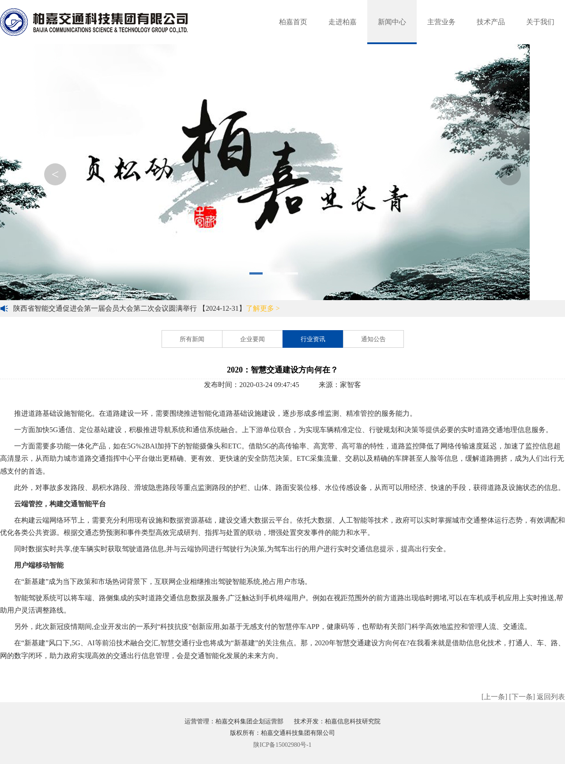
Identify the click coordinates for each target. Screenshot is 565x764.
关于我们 (540, 22)
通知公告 (373, 339)
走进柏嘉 (342, 22)
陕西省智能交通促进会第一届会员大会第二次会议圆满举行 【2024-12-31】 (146, 308)
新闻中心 (392, 22)
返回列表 (551, 696)
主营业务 (441, 22)
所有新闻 (192, 339)
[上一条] (495, 696)
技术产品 (491, 22)
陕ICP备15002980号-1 (282, 744)
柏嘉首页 (293, 22)
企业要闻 (252, 339)
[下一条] (522, 696)
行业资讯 (313, 339)
